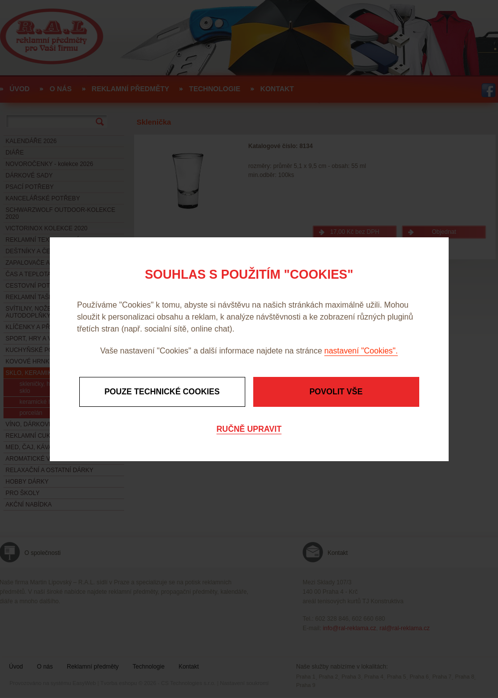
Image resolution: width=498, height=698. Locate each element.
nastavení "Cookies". (361, 351)
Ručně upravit (248, 429)
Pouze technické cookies (161, 391)
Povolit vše (336, 391)
